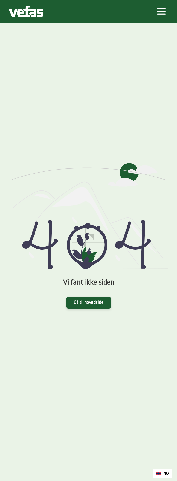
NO (162, 473)
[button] (161, 11)
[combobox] (162, 473)
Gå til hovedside (88, 302)
